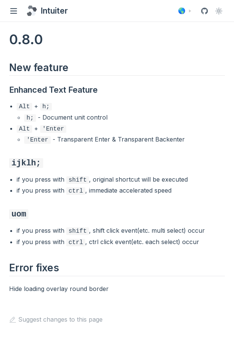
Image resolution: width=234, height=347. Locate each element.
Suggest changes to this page (56, 313)
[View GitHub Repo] (204, 11)
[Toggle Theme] (219, 11)
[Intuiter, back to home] (46, 10)
